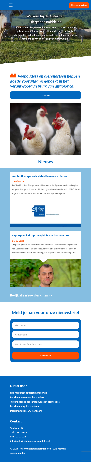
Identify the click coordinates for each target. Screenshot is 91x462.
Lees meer (45, 95)
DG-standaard (35, 410)
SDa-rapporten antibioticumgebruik (28, 392)
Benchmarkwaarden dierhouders (27, 397)
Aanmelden (45, 355)
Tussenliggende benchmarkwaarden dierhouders (35, 401)
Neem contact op (79, 5)
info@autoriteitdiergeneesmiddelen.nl (30, 441)
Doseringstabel (18, 410)
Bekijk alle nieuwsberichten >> (31, 295)
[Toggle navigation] (11, 5)
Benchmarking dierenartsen (24, 406)
